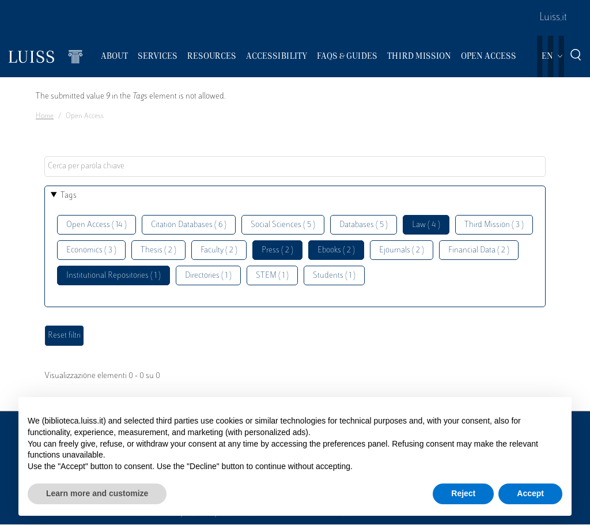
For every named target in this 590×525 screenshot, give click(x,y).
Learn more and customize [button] (97, 493)
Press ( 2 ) (277, 250)
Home (45, 116)
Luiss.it (553, 18)
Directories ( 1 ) (208, 275)
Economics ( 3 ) (91, 250)
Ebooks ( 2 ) (336, 250)
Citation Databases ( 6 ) (188, 225)
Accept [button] (530, 493)
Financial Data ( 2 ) (478, 250)
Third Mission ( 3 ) (494, 225)
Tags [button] (68, 195)
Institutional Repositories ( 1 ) (113, 275)
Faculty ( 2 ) (219, 250)
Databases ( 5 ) (363, 225)
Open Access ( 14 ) (96, 225)
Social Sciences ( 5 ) (283, 225)
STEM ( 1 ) (272, 275)
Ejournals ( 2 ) (401, 250)
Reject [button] (463, 493)
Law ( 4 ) (426, 225)
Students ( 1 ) (334, 275)
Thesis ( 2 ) (158, 250)
